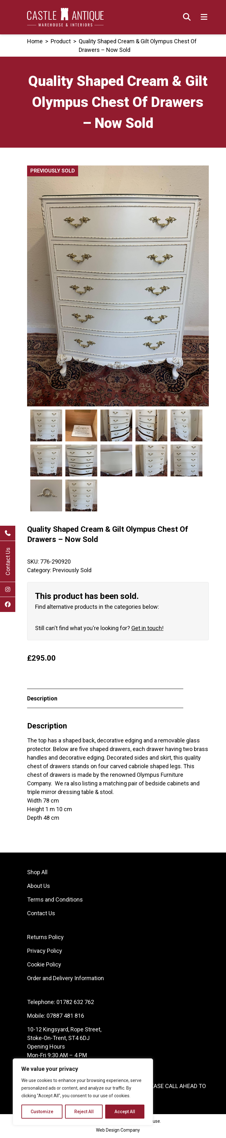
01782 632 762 (75, 1003)
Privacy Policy (44, 951)
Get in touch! (147, 629)
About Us (38, 886)
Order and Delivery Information (65, 979)
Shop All (37, 873)
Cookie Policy (44, 965)
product (61, 41)
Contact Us (7, 561)
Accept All (124, 1111)
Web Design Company (118, 1131)
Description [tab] (42, 699)
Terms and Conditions (55, 900)
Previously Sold (72, 571)
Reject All (84, 1111)
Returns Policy (45, 938)
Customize (42, 1111)
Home (35, 41)
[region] (83, 1091)
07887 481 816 (65, 1016)
